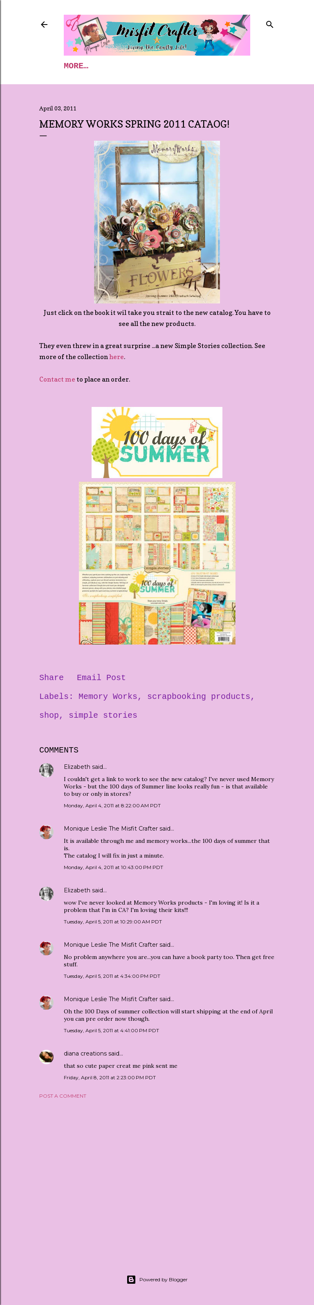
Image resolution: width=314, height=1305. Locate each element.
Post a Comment (62, 1096)
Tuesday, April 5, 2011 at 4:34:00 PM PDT (112, 976)
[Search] (270, 23)
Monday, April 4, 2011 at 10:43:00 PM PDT (113, 867)
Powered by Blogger (157, 1280)
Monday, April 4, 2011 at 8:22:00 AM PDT (112, 805)
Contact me (57, 379)
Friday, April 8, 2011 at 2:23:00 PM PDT (110, 1077)
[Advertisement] (157, 1176)
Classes (115, 66)
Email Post (101, 678)
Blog (157, 66)
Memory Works (107, 696)
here (116, 357)
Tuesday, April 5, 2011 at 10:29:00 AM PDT (113, 922)
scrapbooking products (198, 696)
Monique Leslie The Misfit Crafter (111, 828)
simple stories (103, 715)
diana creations (85, 1053)
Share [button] (51, 678)
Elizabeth (77, 766)
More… (194, 66)
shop (49, 715)
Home (73, 66)
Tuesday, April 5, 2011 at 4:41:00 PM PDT (111, 1030)
